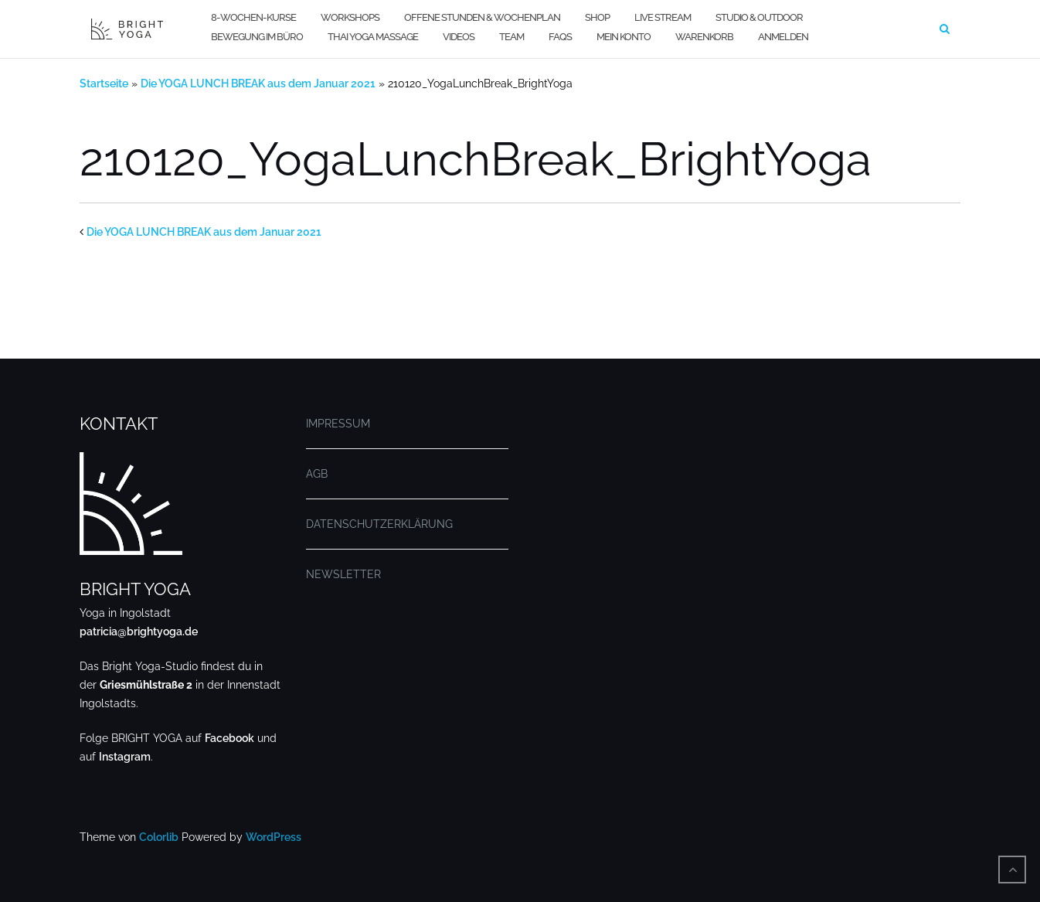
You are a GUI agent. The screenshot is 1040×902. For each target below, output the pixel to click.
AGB (317, 474)
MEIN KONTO (623, 37)
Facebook (229, 738)
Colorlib (158, 837)
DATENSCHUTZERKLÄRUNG (379, 524)
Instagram (125, 757)
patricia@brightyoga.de (139, 631)
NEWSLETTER (343, 574)
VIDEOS (458, 37)
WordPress (273, 837)
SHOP (597, 17)
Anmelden (783, 37)
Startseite (104, 83)
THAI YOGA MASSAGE (373, 37)
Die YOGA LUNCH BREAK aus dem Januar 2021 (258, 83)
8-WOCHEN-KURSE (253, 17)
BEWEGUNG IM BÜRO (257, 37)
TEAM (511, 37)
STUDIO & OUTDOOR (759, 17)
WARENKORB (704, 37)
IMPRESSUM (338, 423)
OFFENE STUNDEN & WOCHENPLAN (482, 17)
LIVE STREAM (662, 17)
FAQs (560, 37)
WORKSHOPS (350, 17)
